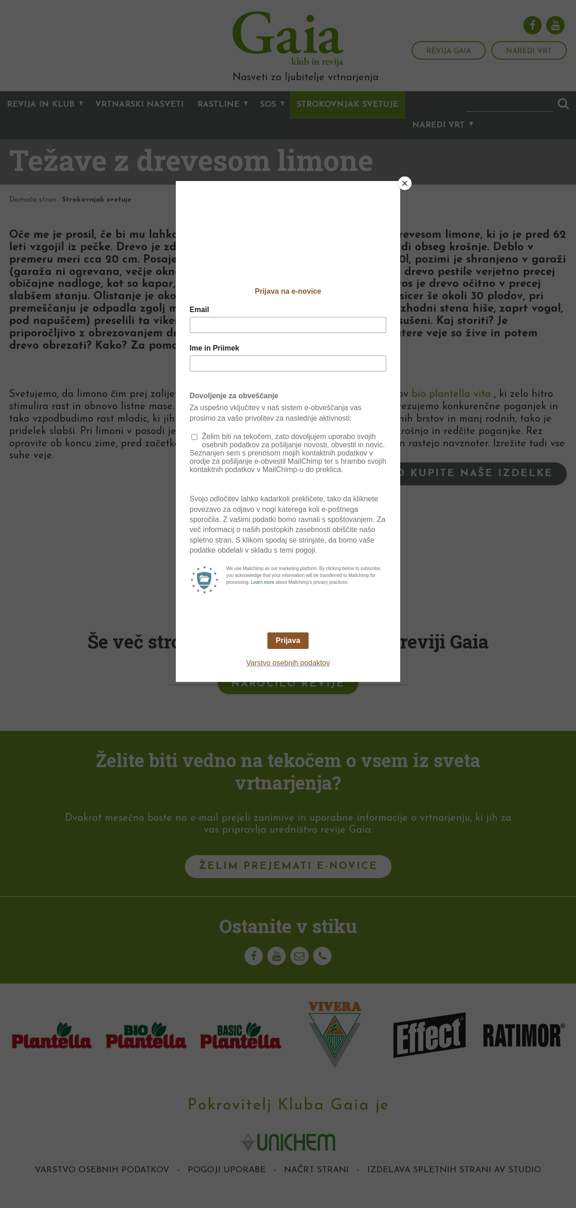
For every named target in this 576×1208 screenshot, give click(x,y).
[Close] (405, 183)
